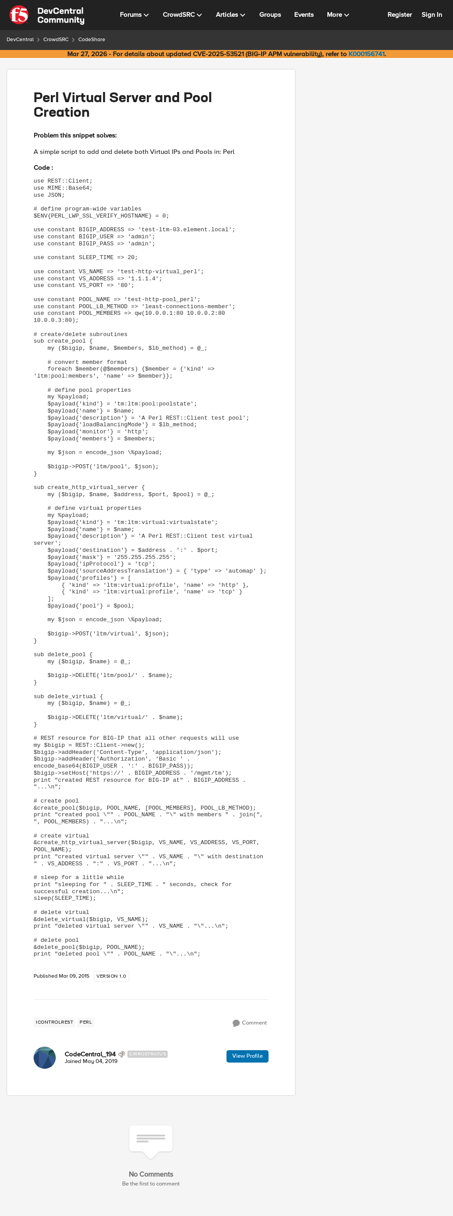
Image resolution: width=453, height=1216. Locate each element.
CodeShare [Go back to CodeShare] (91, 39)
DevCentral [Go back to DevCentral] (20, 39)
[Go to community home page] (47, 15)
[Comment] (250, 1023)
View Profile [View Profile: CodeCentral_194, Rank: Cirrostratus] (247, 1055)
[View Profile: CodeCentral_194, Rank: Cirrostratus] (45, 1058)
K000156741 (366, 54)
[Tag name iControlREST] (54, 1022)
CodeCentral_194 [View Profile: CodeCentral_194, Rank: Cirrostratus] (90, 1054)
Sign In (432, 15)
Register (400, 15)
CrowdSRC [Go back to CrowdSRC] (56, 39)
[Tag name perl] (85, 1022)
